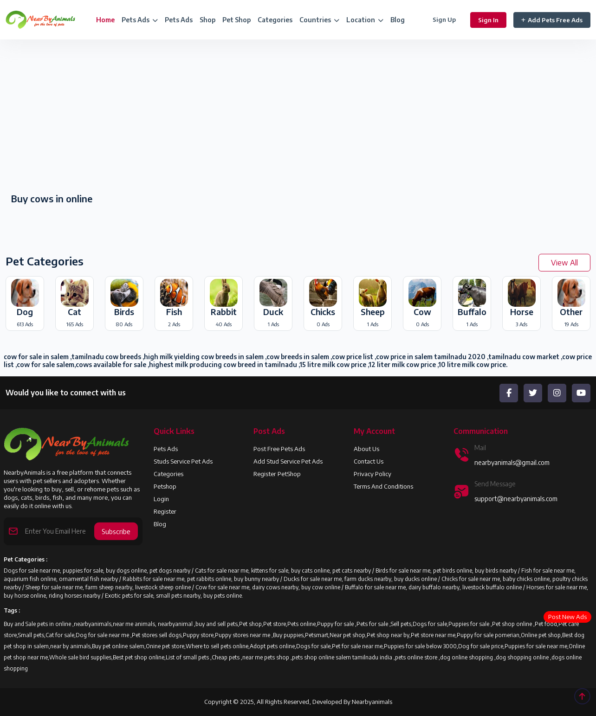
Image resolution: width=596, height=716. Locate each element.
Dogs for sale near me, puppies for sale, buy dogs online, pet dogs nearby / (99, 570)
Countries (319, 20)
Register (165, 511)
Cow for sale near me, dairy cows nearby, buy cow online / (270, 587)
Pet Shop (236, 20)
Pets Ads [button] (140, 20)
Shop (207, 20)
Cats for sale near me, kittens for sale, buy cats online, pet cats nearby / (285, 570)
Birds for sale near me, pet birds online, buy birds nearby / (448, 570)
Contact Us (368, 461)
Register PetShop (277, 473)
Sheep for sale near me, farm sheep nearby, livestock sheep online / (110, 587)
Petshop (165, 486)
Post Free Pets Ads (279, 448)
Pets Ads (179, 20)
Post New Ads (567, 616)
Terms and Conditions (383, 486)
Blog (397, 20)
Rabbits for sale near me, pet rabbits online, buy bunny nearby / (203, 578)
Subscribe (116, 531)
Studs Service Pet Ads (183, 461)
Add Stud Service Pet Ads (288, 461)
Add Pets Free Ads (552, 20)
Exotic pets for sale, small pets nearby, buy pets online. (174, 595)
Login (161, 499)
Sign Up (444, 19)
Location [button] (364, 20)
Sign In (488, 20)
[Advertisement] (149, 117)
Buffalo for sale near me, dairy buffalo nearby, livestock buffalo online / (435, 587)
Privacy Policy (372, 473)
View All (564, 262)
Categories (275, 20)
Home (105, 20)
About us (366, 448)
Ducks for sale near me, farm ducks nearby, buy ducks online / (362, 578)
